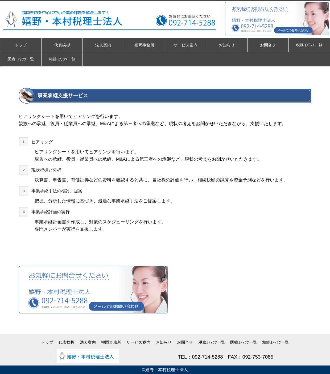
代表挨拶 (67, 342)
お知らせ (164, 342)
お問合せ (185, 342)
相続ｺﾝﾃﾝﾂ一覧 (275, 342)
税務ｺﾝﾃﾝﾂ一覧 (211, 342)
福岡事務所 (111, 342)
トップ (47, 342)
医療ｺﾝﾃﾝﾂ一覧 (243, 342)
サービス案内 (138, 342)
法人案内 (88, 342)
